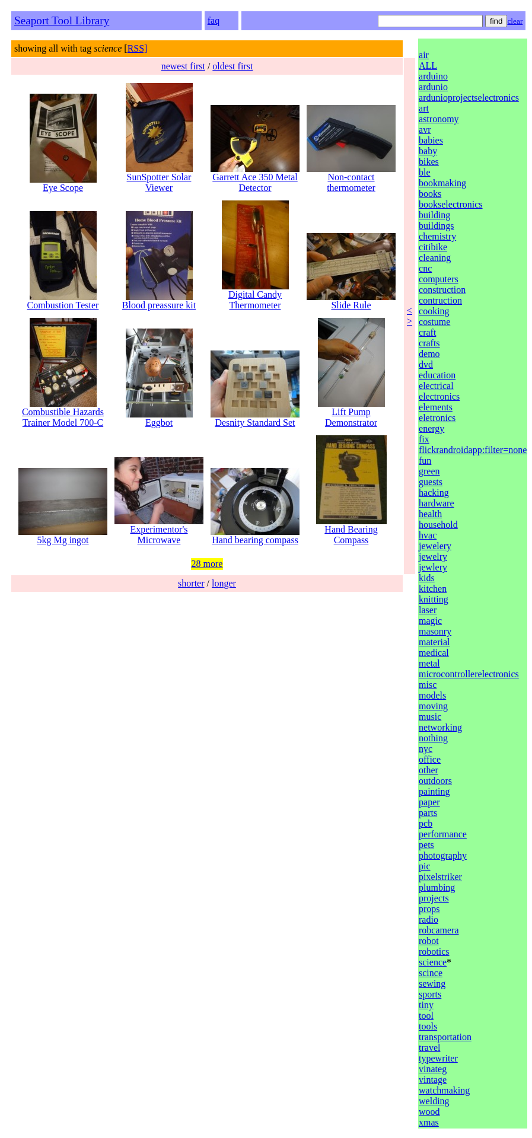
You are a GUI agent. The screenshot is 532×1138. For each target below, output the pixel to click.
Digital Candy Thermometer (255, 295)
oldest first (232, 66)
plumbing (437, 887)
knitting (433, 599)
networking (440, 727)
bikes (429, 162)
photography (443, 855)
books (430, 194)
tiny (426, 1005)
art (424, 108)
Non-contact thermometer (351, 178)
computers (438, 279)
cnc (425, 268)
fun (425, 460)
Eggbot (159, 418)
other (428, 770)
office (430, 759)
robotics (434, 951)
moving (433, 706)
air (424, 55)
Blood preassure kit (159, 301)
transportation (445, 1037)
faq (213, 20)
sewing (432, 983)
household (438, 524)
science (433, 962)
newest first (183, 66)
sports (430, 994)
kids (427, 578)
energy (431, 428)
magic (430, 621)
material (434, 642)
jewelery (435, 546)
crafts (429, 343)
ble (425, 172)
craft (427, 332)
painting (434, 791)
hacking (434, 492)
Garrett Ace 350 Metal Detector (255, 178)
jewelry (433, 557)
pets (426, 845)
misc (428, 685)
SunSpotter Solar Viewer (159, 178)
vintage (433, 1080)
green (429, 471)
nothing (433, 738)
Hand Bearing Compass (351, 530)
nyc (425, 749)
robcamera (439, 930)
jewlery (433, 567)
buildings (436, 226)
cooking (434, 311)
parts (428, 813)
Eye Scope (63, 183)
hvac (428, 535)
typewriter (438, 1058)
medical (434, 653)
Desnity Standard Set (255, 418)
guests (430, 482)
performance (443, 834)
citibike (433, 247)
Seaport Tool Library (61, 20)
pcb (425, 823)
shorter (191, 583)
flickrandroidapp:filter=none (473, 450)
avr (425, 130)
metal (429, 663)
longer (224, 583)
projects (434, 898)
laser (428, 610)
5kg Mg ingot (62, 536)
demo (429, 354)
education (437, 375)
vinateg (433, 1069)
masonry (435, 631)
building (434, 215)
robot (429, 941)
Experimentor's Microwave (158, 530)
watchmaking (444, 1090)
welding (434, 1101)
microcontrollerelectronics (469, 674)
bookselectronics (451, 204)
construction (442, 290)
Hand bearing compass (255, 536)
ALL (428, 65)
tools (428, 1026)
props (429, 909)
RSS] (138, 48)
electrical (436, 386)
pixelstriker (440, 877)
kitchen (433, 589)
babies (431, 140)
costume (434, 322)
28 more (207, 564)
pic (425, 866)
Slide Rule (351, 301)
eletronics (437, 418)
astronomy (439, 119)
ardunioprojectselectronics (469, 98)
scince (430, 973)
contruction (440, 300)
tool (426, 1016)
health (430, 514)
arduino (433, 76)
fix (424, 439)
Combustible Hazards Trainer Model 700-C (63, 413)
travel (429, 1048)
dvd (426, 364)
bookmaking (442, 183)
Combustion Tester (63, 301)
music (430, 717)
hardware (436, 503)
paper (429, 802)
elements (436, 407)
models (432, 695)
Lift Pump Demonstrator (351, 413)
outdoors (435, 781)
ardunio (433, 87)
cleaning (435, 258)
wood (429, 1112)
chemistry (437, 236)
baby (428, 151)
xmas (429, 1122)
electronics (439, 396)
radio (428, 919)
